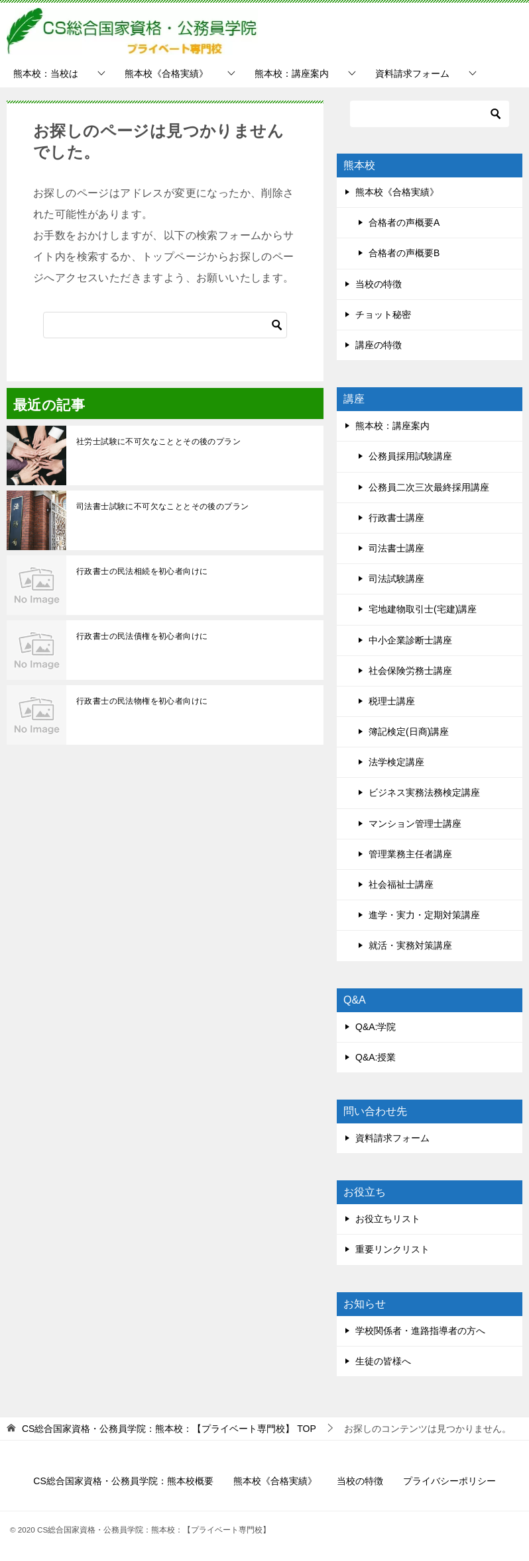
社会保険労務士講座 (410, 670)
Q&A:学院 (375, 1026)
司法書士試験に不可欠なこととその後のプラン (162, 506)
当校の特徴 (378, 284)
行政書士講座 (396, 517)
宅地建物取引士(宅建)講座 (423, 609)
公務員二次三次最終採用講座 (429, 487)
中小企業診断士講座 (410, 640)
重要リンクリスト (392, 1249)
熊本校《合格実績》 (166, 73)
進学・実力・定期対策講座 (424, 915)
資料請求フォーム (412, 73)
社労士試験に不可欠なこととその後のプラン (158, 441)
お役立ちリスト (387, 1218)
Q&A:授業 (375, 1057)
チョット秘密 (383, 314)
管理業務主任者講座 (410, 854)
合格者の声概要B (404, 253)
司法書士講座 (396, 548)
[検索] (165, 325)
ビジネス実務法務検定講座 (424, 792)
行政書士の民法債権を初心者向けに (141, 636)
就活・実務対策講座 (410, 945)
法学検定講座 (396, 762)
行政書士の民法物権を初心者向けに (141, 701)
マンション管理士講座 (415, 823)
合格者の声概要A (404, 222)
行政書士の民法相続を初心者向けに (141, 571)
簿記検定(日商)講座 (409, 731)
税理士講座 (392, 701)
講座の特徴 (378, 345)
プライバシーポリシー (449, 1481)
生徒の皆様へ (383, 1361)
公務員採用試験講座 (410, 456)
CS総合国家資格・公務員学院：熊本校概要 (123, 1481)
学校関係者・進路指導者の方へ (420, 1330)
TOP (169, 1428)
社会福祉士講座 (401, 884)
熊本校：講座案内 (292, 73)
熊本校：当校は (45, 73)
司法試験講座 (396, 578)
